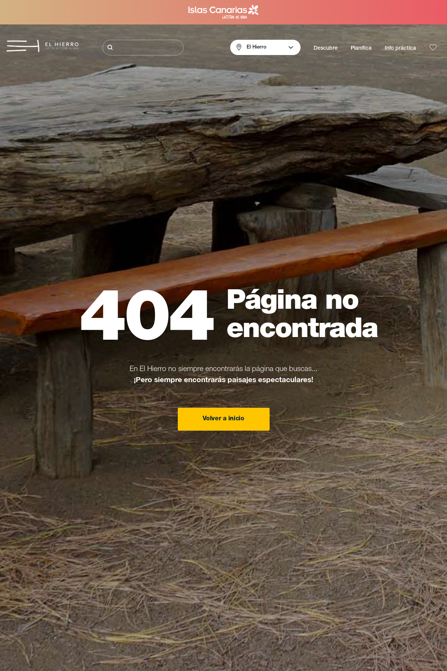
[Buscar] (143, 47)
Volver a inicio (223, 419)
